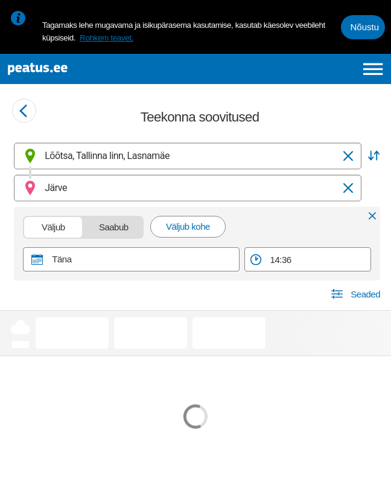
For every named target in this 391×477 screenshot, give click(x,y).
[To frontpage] (81, 69)
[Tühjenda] (348, 156)
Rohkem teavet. (106, 37)
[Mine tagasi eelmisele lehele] (24, 111)
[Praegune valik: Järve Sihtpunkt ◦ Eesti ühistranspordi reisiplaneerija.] (187, 188)
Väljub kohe (188, 226)
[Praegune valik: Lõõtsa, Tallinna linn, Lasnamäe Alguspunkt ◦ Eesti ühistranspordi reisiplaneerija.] (187, 156)
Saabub (114, 227)
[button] (373, 156)
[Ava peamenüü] (373, 69)
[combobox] (187, 156)
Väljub (54, 227)
